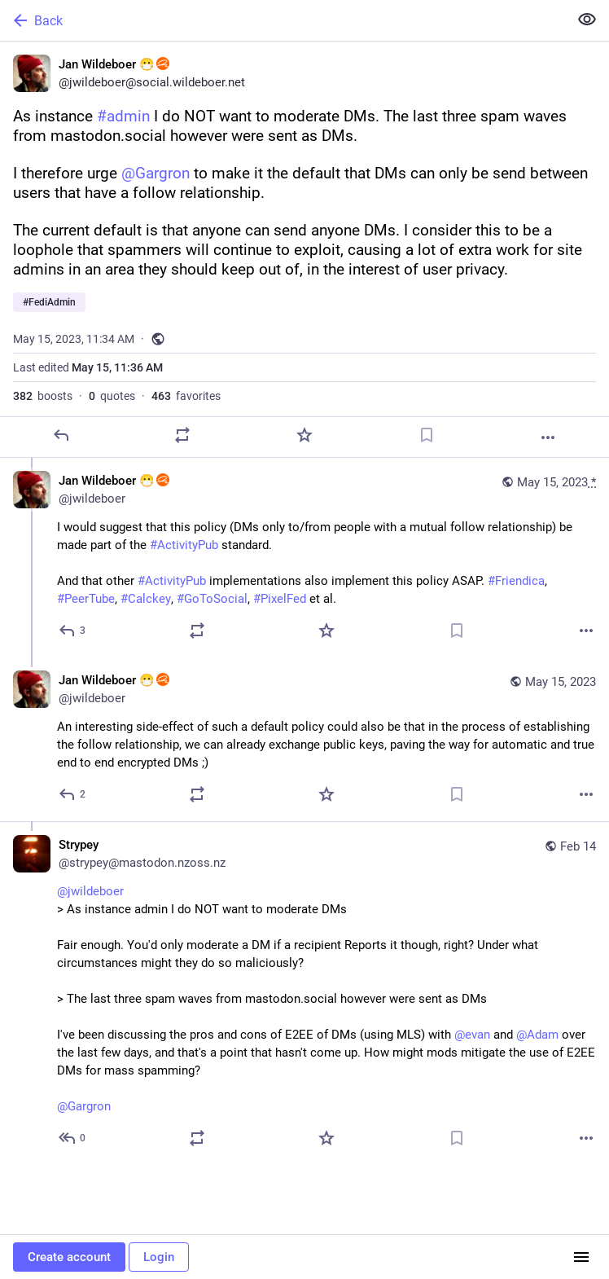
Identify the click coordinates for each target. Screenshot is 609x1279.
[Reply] (61, 435)
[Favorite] (304, 435)
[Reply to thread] (73, 630)
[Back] (282, 20)
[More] (548, 437)
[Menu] (581, 1257)
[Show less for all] (587, 19)
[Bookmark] (426, 435)
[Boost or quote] (182, 435)
